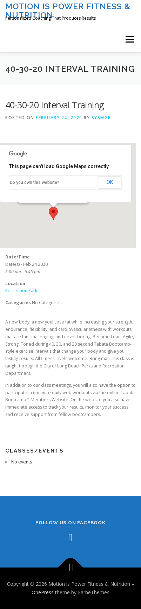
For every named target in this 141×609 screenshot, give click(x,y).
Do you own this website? (34, 182)
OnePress (43, 592)
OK (110, 182)
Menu (129, 39)
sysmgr (101, 118)
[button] (53, 213)
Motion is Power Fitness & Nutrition (68, 10)
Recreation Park (21, 291)
